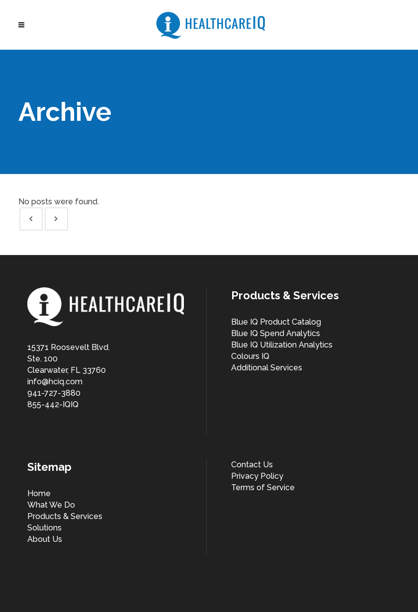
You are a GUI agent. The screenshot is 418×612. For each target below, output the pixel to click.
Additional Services (266, 367)
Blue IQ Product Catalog (276, 322)
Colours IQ (250, 356)
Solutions (44, 527)
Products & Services (64, 516)
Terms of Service (263, 487)
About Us (44, 539)
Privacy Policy (257, 476)
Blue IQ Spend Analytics (275, 333)
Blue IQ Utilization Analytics (282, 345)
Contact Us (252, 464)
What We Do (51, 505)
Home (39, 493)
